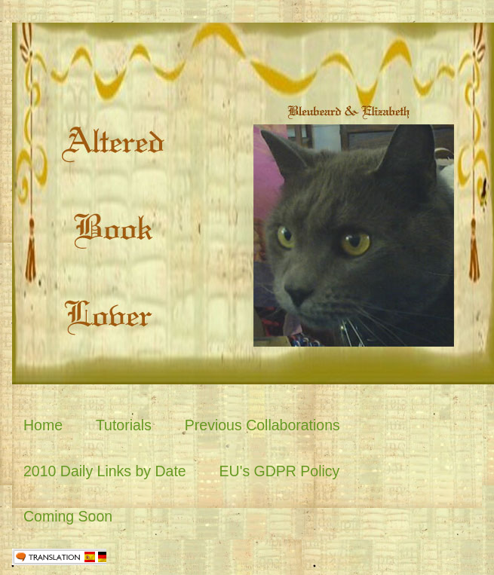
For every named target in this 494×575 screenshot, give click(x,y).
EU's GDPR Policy (279, 471)
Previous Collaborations (262, 425)
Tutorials (124, 425)
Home (43, 425)
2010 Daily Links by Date (104, 471)
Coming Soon (67, 516)
